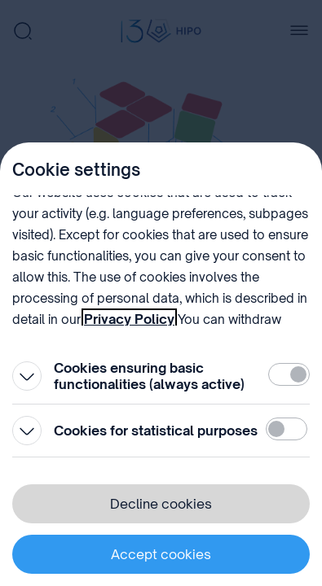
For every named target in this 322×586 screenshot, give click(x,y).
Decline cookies (161, 504)
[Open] (27, 376)
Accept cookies (161, 554)
